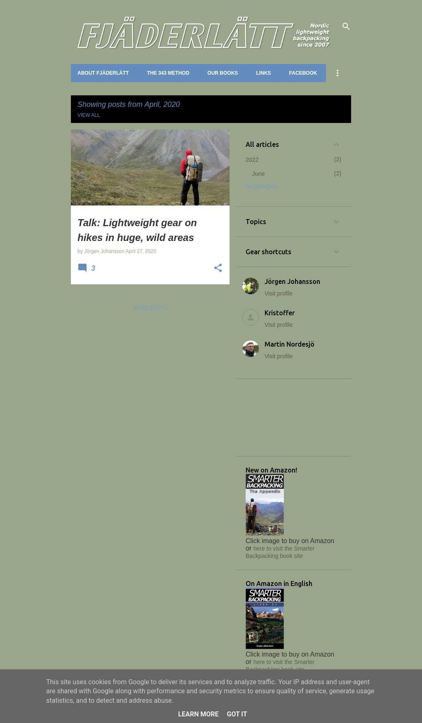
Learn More (198, 714)
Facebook (303, 73)
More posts (150, 308)
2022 (252, 159)
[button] (218, 268)
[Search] (346, 26)
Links (263, 73)
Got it (237, 714)
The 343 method (168, 73)
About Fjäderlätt (103, 73)
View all (88, 115)
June (258, 173)
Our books (222, 73)
